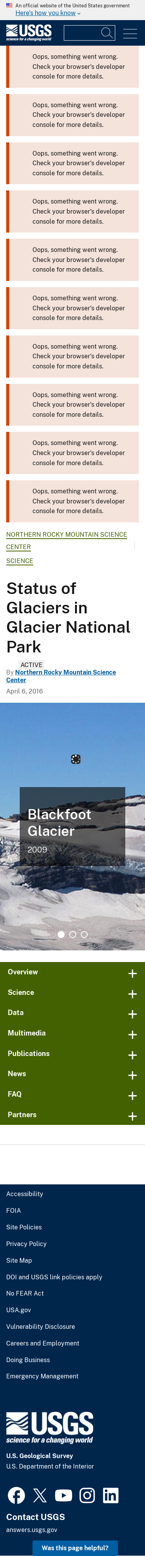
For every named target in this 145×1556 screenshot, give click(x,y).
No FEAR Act (25, 1293)
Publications (29, 1053)
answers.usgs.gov (31, 1530)
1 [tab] (61, 934)
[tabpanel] (72, 826)
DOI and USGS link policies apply (54, 1277)
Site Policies (24, 1227)
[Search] (107, 33)
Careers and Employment (42, 1343)
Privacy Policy (26, 1244)
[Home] (28, 39)
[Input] (89, 33)
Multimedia (27, 1033)
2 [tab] (72, 934)
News (17, 1074)
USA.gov (18, 1310)
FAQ (15, 1094)
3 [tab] (84, 934)
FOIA (13, 1210)
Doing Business (28, 1360)
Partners (22, 1115)
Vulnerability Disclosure (40, 1326)
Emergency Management (42, 1376)
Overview (23, 972)
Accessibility (24, 1194)
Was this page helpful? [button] (75, 1548)
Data (16, 1012)
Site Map (19, 1260)
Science (19, 561)
